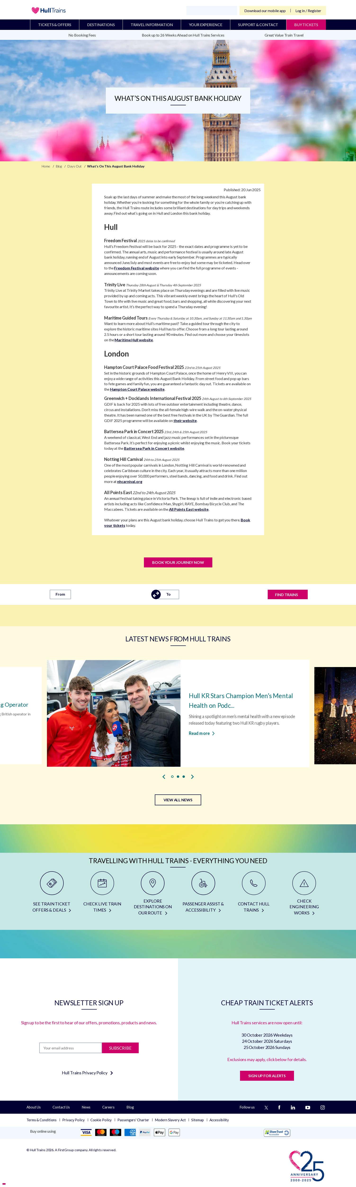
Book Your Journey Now (178, 562)
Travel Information (152, 24)
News (86, 1107)
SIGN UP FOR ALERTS (267, 1075)
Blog (130, 1107)
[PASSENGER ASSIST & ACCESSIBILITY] (203, 895)
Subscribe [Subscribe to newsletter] (120, 1047)
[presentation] (164, 776)
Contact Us (61, 1107)
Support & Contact (258, 24)
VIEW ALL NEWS (178, 800)
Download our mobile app (265, 10)
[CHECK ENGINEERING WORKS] (304, 895)
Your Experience (205, 24)
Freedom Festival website (136, 268)
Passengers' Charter (133, 1120)
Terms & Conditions (42, 1120)
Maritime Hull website (134, 340)
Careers (108, 1107)
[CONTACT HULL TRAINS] (253, 895)
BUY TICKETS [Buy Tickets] (306, 24)
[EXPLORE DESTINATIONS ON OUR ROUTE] (152, 895)
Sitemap (197, 1120)
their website (185, 420)
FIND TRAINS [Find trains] (286, 594)
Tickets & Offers (54, 24)
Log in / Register (308, 10)
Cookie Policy (101, 1120)
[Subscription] (70, 1048)
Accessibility (219, 1120)
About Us (34, 1107)
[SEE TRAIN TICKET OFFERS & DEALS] (51, 895)
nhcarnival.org (129, 481)
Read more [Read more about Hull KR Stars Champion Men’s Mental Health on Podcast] (202, 733)
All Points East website (189, 509)
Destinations (101, 24)
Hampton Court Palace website (137, 389)
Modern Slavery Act (170, 1120)
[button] (172, 776)
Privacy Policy (73, 1120)
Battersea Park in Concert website (154, 448)
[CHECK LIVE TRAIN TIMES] (102, 895)
